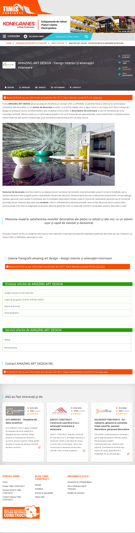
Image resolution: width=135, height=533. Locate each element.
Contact (75, 87)
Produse (24, 87)
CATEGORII (11, 36)
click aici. (97, 97)
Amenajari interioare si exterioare (31, 43)
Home (8, 43)
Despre (9, 87)
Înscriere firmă (34, 36)
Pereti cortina (57, 43)
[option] (67, 24)
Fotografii (58, 87)
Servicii (40, 87)
